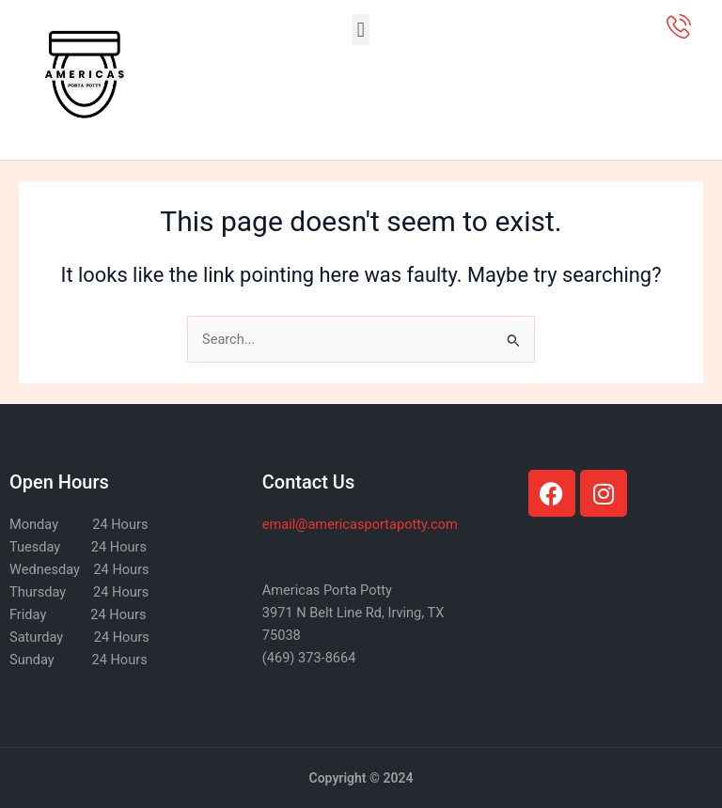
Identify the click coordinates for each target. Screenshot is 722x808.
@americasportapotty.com (360, 524)
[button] (360, 29)
